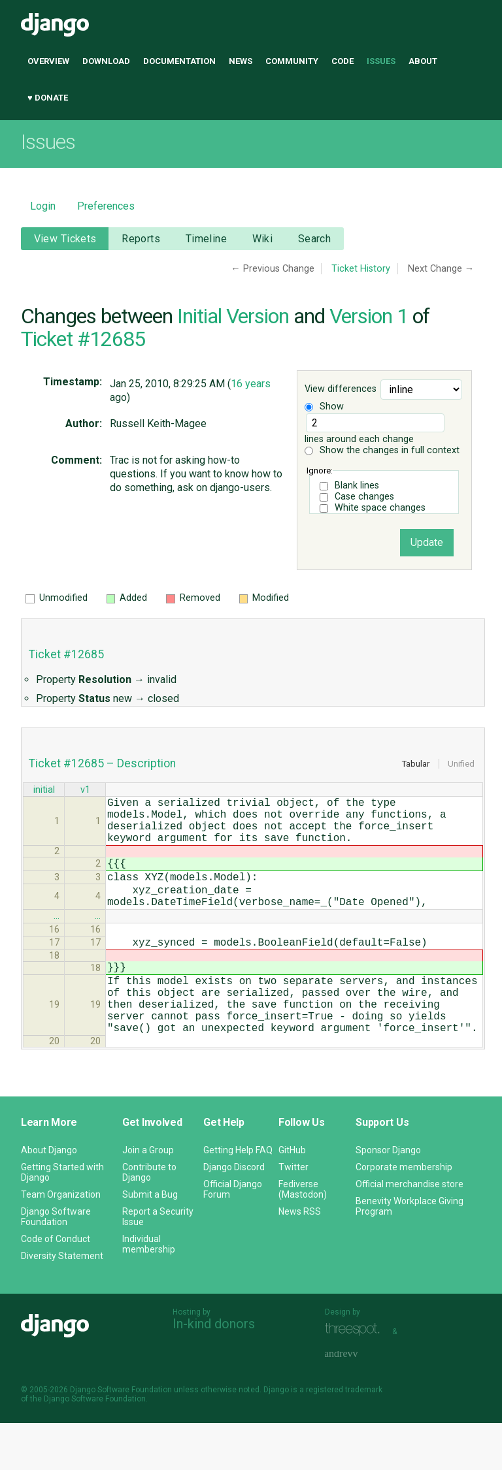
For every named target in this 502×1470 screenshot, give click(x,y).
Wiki (262, 238)
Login (43, 206)
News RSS (299, 1258)
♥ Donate (47, 98)
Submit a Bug (150, 1241)
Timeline (206, 238)
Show (324, 406)
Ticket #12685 (83, 339)
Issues (381, 61)
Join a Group (148, 1197)
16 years (251, 383)
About (423, 61)
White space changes (380, 507)
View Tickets (65, 238)
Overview (48, 61)
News (240, 61)
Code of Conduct (55, 1286)
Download (106, 61)
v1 (85, 791)
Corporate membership (404, 1214)
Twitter (293, 1214)
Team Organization (61, 1241)
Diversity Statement (62, 1303)
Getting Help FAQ (238, 1197)
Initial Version (233, 316)
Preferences (106, 206)
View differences (340, 389)
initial (44, 791)
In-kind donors (214, 1371)
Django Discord (234, 1214)
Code (342, 61)
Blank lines (357, 485)
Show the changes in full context (382, 450)
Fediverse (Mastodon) (302, 1236)
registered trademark (344, 1436)
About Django (49, 1197)
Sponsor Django (388, 1197)
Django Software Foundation (56, 1263)
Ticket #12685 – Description (102, 763)
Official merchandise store (409, 1231)
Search (314, 238)
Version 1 (368, 316)
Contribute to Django (149, 1219)
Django (55, 25)
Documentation (179, 61)
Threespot (355, 1377)
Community (291, 61)
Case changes (364, 496)
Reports (141, 238)
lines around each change (374, 429)
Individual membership (148, 1291)
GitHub (292, 1197)
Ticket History (360, 268)
